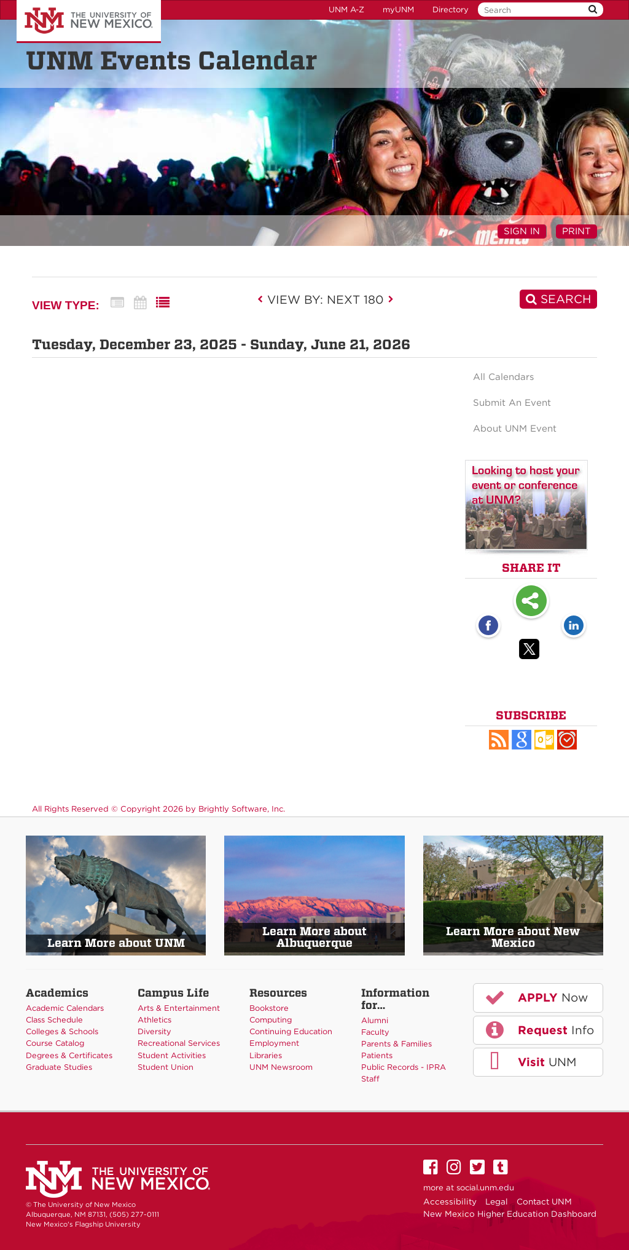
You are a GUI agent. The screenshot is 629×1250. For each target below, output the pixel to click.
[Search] (558, 299)
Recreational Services (179, 1043)
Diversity (154, 1031)
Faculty (375, 1032)
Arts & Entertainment (179, 1008)
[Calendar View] (140, 303)
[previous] (263, 299)
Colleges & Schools (62, 1031)
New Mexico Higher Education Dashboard (509, 1214)
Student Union (165, 1067)
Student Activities (172, 1055)
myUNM (398, 9)
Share (531, 602)
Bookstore (269, 1008)
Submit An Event (512, 402)
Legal (496, 1201)
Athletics (154, 1019)
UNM (529, 1061)
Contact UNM (544, 1201)
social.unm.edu (485, 1187)
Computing (270, 1019)
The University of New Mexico (89, 21)
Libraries (265, 1055)
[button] (499, 740)
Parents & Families (396, 1043)
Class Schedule (54, 1019)
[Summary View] (117, 303)
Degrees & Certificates (69, 1055)
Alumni (374, 1020)
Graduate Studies (59, 1067)
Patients (377, 1055)
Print (576, 231)
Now (535, 997)
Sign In (522, 231)
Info (538, 1029)
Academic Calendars (65, 1008)
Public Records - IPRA (403, 1067)
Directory (450, 9)
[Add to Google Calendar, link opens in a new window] (521, 740)
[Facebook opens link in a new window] (488, 626)
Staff (370, 1078)
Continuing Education (290, 1031)
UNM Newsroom (281, 1067)
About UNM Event (515, 428)
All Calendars (503, 376)
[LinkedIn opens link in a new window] (574, 626)
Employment (274, 1043)
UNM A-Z (346, 9)
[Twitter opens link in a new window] (531, 651)
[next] (391, 299)
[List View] (163, 303)
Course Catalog (55, 1043)
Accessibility (450, 1201)
